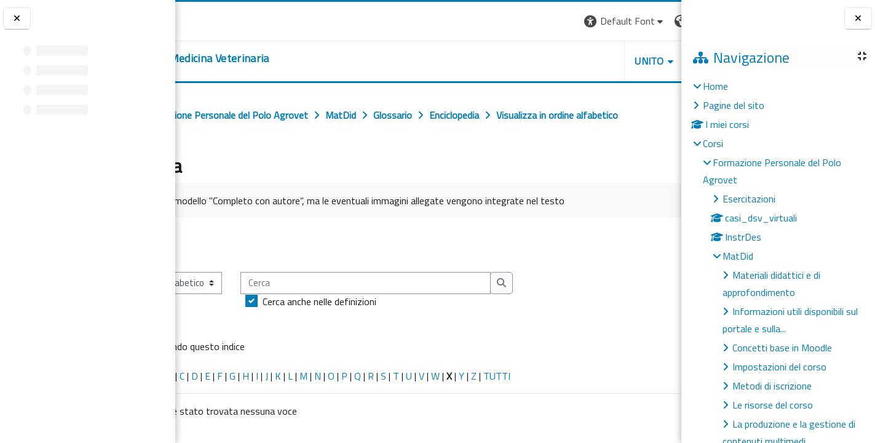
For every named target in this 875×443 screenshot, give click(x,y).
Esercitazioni (749, 198)
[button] (512, 21)
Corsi (713, 143)
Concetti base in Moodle (782, 347)
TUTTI (598, 417)
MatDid (738, 256)
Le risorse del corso (772, 404)
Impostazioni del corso (779, 366)
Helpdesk (607, 61)
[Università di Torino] (213, 19)
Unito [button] (537, 61)
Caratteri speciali (214, 417)
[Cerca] (467, 325)
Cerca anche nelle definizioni (421, 343)
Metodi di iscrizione (772, 385)
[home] (274, 58)
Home (715, 86)
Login (660, 21)
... (663, 286)
